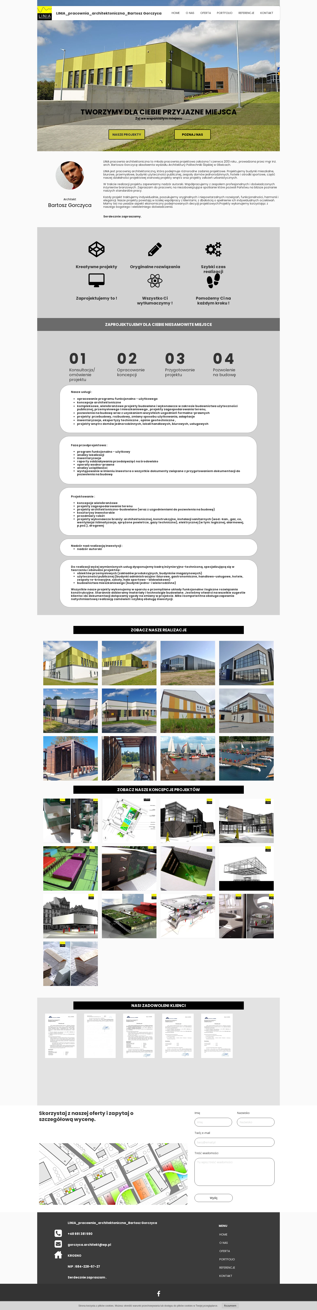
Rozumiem (230, 1305)
